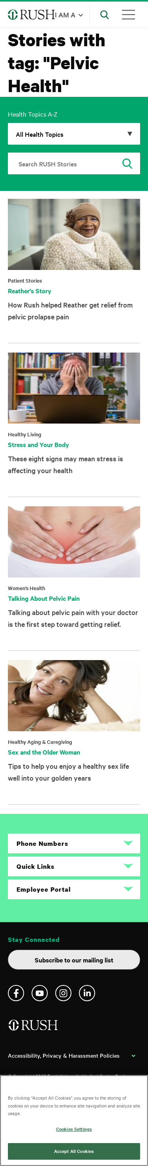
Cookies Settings (74, 1129)
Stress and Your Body (38, 444)
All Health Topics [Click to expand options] (40, 134)
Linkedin (87, 993)
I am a (65, 14)
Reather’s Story (29, 290)
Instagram (63, 993)
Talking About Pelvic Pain (44, 598)
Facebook (16, 993)
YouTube (40, 993)
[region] (74, 1120)
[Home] (34, 1028)
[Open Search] (104, 14)
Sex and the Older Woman (44, 751)
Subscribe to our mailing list (74, 959)
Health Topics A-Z (33, 113)
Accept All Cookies (74, 1151)
